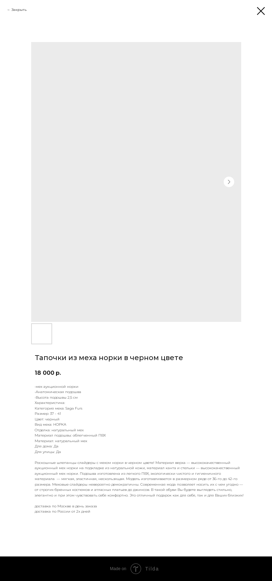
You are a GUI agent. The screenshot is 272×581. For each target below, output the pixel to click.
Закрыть (19, 9)
